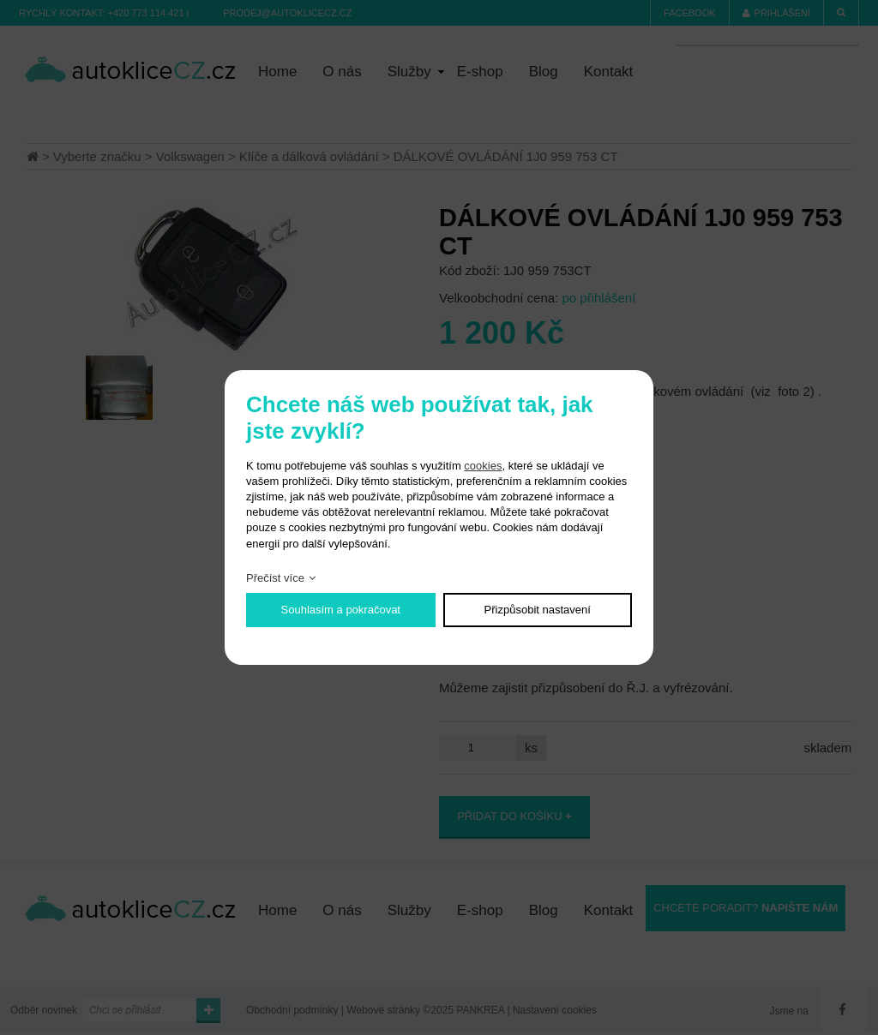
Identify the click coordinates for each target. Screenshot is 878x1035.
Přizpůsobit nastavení (537, 609)
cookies (483, 465)
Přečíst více (275, 577)
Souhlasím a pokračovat (340, 609)
